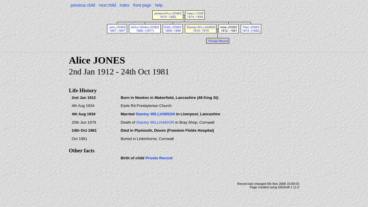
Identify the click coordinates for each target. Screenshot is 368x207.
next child (107, 5)
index (124, 5)
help (158, 5)
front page (142, 5)
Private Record (158, 158)
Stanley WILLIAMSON (155, 114)
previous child (83, 5)
